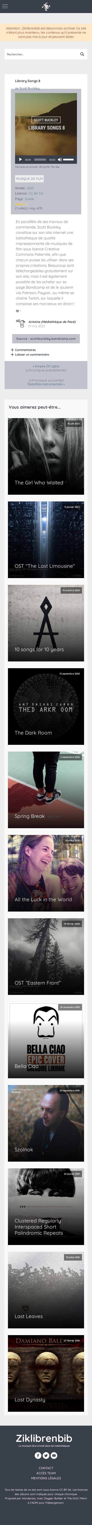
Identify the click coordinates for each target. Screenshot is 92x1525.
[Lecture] (20, 159)
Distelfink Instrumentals (45, 384)
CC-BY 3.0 (36, 193)
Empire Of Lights (47, 366)
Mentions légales (46, 1478)
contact (46, 1468)
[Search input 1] (41, 54)
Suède (29, 199)
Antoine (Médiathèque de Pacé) (51, 322)
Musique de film (29, 179)
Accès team (46, 1473)
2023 (30, 188)
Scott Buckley (29, 88)
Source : (46, 338)
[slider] (40, 160)
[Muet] (60, 159)
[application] (46, 159)
